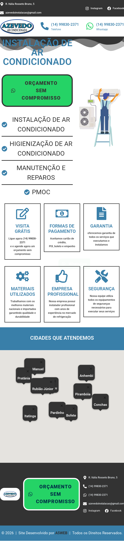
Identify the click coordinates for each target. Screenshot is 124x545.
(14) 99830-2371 (65, 24)
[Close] (74, 409)
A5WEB (61, 534)
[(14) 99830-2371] (45, 26)
